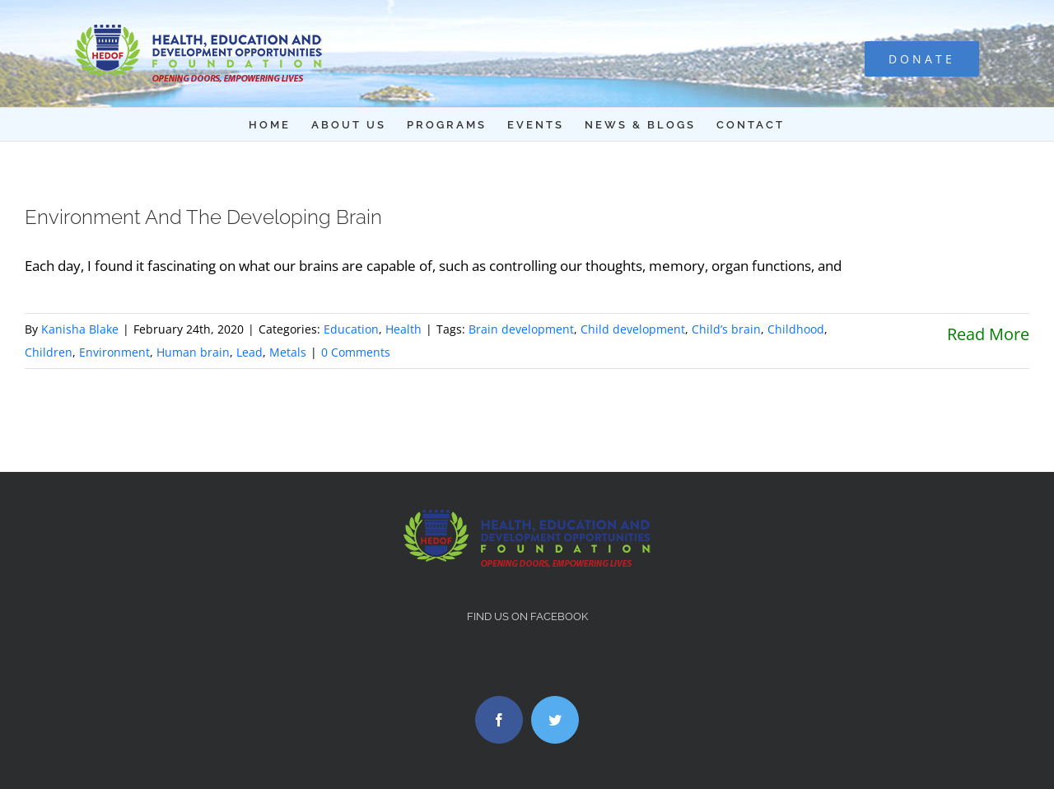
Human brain (193, 352)
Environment (114, 352)
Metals (287, 352)
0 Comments (355, 352)
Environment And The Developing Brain (203, 217)
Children (48, 352)
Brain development (521, 329)
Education (351, 329)
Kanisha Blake (80, 329)
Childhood (795, 329)
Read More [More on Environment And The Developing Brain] (988, 334)
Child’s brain (726, 329)
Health (403, 329)
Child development (633, 329)
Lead (249, 352)
